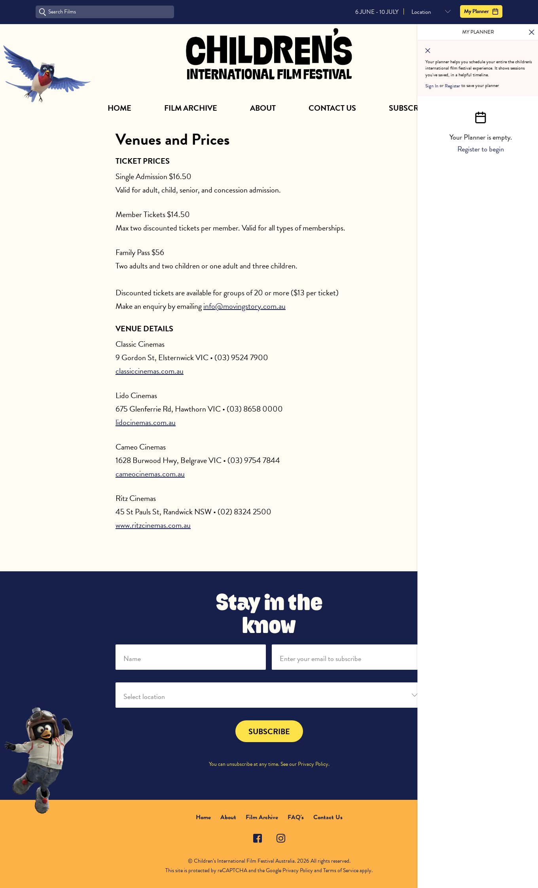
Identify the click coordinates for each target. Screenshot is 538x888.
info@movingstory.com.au (244, 306)
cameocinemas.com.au (150, 474)
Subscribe (409, 108)
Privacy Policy (313, 764)
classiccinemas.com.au (150, 371)
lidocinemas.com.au (146, 422)
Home (119, 108)
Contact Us (332, 108)
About (263, 108)
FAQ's (296, 817)
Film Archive (190, 108)
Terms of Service (340, 870)
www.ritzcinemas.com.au (153, 525)
